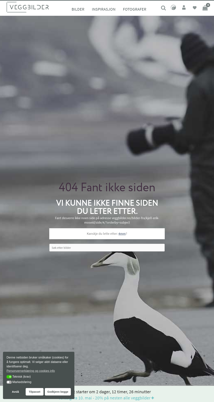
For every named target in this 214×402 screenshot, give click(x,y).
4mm (122, 234)
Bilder (78, 9)
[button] (9, 376)
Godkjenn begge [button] (57, 391)
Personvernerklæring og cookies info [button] (31, 370)
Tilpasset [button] (34, 391)
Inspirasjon (103, 9)
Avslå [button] (15, 391)
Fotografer (134, 9)
